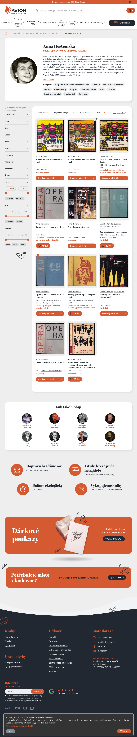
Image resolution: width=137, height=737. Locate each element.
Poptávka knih (11, 637)
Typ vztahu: (85, 112)
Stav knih (9, 641)
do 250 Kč (19, 198)
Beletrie (6, 23)
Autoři (17, 33)
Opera (50, 227)
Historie (111, 89)
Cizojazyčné (48, 23)
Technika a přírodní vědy (18, 22)
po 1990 (19, 221)
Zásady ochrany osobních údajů (31, 701)
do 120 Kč (9, 198)
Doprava (53, 641)
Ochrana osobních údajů (60, 650)
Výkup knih (10, 645)
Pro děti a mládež (61, 22)
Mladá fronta (109, 305)
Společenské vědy (33, 22)
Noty (102, 89)
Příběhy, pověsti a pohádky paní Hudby (49, 160)
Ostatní (83, 23)
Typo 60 (96, 84)
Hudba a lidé (82, 365)
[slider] (6, 193)
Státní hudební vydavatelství (51, 371)
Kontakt (52, 637)
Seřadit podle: (42, 112)
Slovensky (83, 94)
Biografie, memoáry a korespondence (72, 84)
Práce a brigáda (56, 658)
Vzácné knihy (72, 22)
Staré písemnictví (52, 94)
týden (15, 244)
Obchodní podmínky (58, 645)
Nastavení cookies (57, 654)
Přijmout (124, 731)
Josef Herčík (119, 292)
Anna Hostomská (42, 156)
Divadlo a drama (88, 89)
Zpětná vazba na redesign (60, 662)
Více (11, 731)
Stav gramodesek (13, 662)
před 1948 (9, 221)
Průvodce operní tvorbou (78, 227)
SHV (42, 235)
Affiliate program (56, 667)
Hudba (55, 33)
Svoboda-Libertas (79, 237)
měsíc (23, 244)
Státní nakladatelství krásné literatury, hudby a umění (112, 236)
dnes (8, 244)
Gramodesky (97, 23)
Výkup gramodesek (13, 666)
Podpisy (73, 89)
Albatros (44, 169)
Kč (13, 188)
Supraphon (77, 370)
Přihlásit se (54, 671)
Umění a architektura (36, 33)
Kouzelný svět (111, 295)
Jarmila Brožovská (114, 226)
